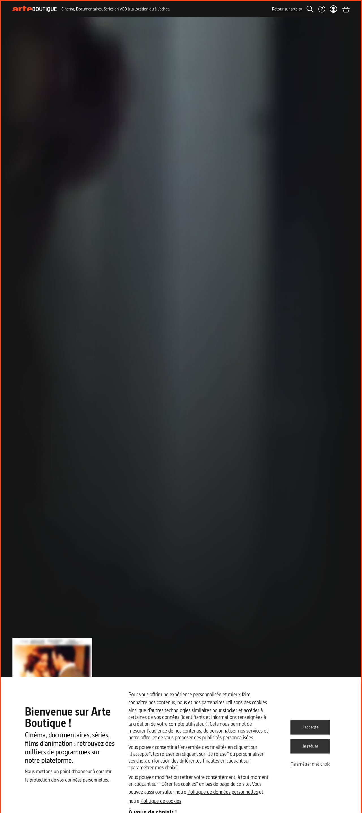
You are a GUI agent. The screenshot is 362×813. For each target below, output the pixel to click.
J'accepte (310, 727)
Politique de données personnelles (223, 791)
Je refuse (310, 746)
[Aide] (321, 9)
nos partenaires (209, 702)
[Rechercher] (310, 9)
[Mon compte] (333, 9)
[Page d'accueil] (34, 9)
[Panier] (346, 9)
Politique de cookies (161, 801)
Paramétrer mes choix (310, 764)
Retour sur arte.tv (287, 9)
